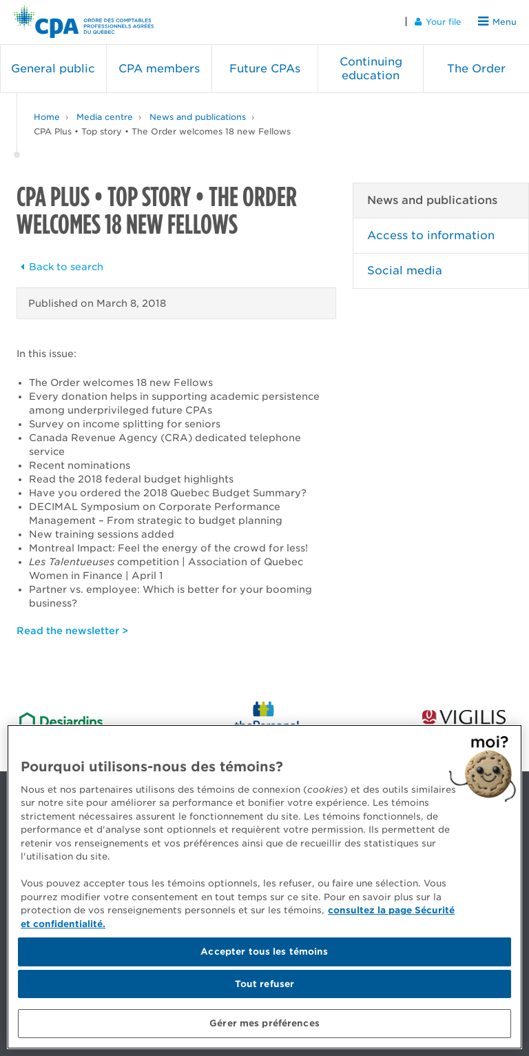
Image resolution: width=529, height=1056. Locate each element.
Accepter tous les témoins (264, 951)
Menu (497, 22)
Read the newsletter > (72, 630)
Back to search (60, 266)
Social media (404, 270)
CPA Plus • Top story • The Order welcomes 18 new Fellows (162, 131)
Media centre (104, 117)
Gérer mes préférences (264, 1023)
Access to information (431, 235)
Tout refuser (265, 984)
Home (47, 117)
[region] (264, 886)
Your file (438, 22)
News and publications (197, 117)
